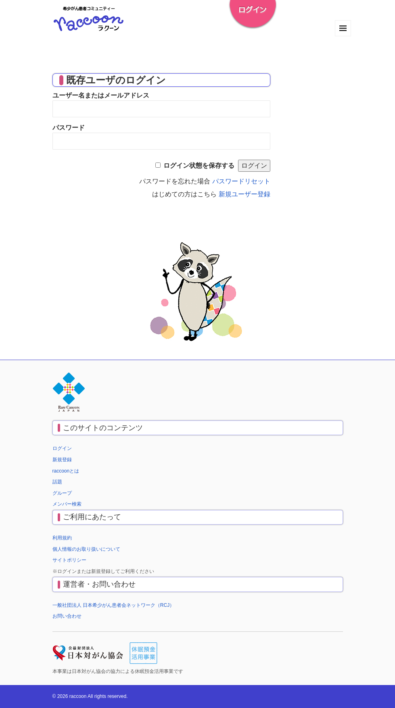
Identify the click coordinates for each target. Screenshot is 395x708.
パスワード (68, 127)
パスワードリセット (241, 181)
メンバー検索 (67, 504)
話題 (57, 482)
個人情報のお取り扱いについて (86, 549)
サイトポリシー (69, 560)
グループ (62, 493)
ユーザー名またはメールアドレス (100, 95)
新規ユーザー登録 (244, 194)
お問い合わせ (67, 616)
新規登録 (62, 459)
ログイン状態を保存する (198, 165)
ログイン (62, 448)
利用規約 (62, 538)
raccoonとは (65, 471)
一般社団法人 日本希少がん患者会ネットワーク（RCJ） (113, 605)
